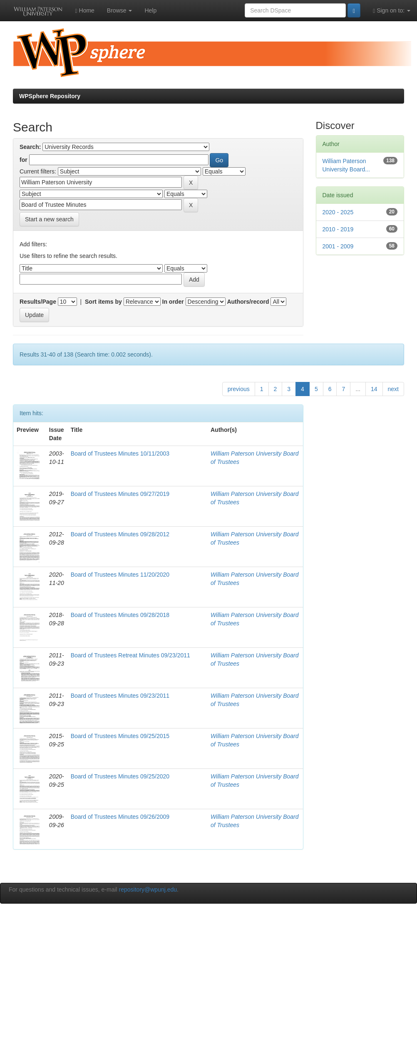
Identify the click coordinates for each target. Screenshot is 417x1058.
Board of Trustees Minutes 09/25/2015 (120, 736)
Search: (30, 147)
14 (374, 389)
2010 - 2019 (338, 229)
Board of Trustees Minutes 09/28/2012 (120, 534)
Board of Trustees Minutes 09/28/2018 (120, 615)
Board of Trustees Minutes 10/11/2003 (120, 453)
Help (150, 10)
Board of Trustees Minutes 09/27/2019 (120, 494)
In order (173, 301)
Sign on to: (391, 10)
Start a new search (49, 219)
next (393, 389)
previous (239, 389)
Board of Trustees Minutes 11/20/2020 (120, 574)
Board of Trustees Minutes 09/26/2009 (120, 816)
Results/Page (38, 301)
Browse (119, 10)
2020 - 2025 (338, 212)
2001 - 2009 (338, 246)
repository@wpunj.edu (148, 889)
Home (84, 10)
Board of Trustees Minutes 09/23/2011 (120, 695)
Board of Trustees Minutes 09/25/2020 (120, 776)
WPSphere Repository (49, 96)
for (23, 159)
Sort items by (103, 301)
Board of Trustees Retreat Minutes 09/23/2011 (130, 655)
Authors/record (248, 301)
